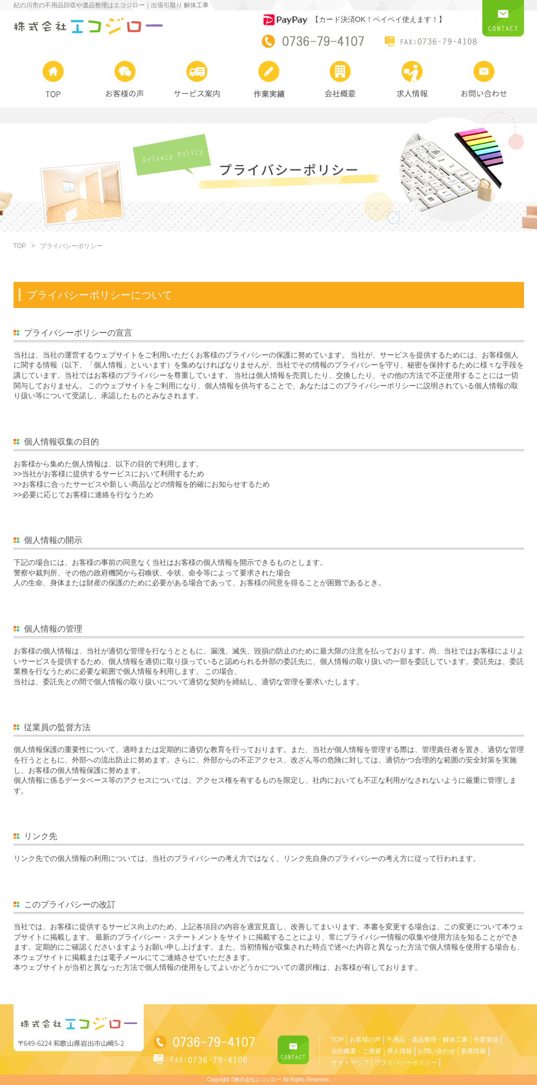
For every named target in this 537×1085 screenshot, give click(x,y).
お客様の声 (365, 1039)
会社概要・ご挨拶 (356, 1051)
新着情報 (473, 1051)
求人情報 (399, 1051)
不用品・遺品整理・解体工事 (427, 1039)
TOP (20, 246)
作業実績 (485, 1039)
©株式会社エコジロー (256, 1079)
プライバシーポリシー (405, 1062)
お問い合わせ (436, 1051)
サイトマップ (350, 1062)
